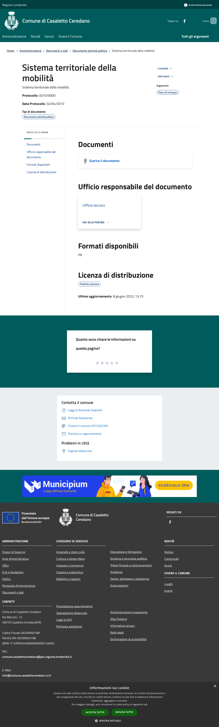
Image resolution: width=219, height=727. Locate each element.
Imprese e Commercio (70, 565)
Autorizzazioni (119, 585)
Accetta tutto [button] (95, 712)
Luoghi (168, 584)
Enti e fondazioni (13, 572)
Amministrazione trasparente (129, 612)
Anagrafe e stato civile (70, 552)
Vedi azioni (166, 76)
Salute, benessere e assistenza (129, 578)
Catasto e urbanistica (69, 572)
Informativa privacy (122, 625)
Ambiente (116, 572)
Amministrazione (30, 50)
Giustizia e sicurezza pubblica (128, 558)
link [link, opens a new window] (145, 704)
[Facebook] (179, 20)
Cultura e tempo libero (70, 558)
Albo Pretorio (118, 619)
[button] (109, 721)
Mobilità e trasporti (68, 579)
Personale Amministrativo (18, 585)
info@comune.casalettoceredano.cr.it (26, 675)
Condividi (165, 68)
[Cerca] (212, 20)
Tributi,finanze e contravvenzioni (131, 565)
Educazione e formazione (126, 552)
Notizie (168, 552)
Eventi (168, 590)
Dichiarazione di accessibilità (128, 639)
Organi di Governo (13, 552)
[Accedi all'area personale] (198, 5)
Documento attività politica (90, 50)
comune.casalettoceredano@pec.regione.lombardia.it (37, 656)
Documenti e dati (57, 50)
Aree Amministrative (15, 558)
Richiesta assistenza (69, 626)
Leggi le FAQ (64, 619)
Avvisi (168, 565)
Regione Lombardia (14, 5)
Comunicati (171, 558)
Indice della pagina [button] (37, 132)
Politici (6, 579)
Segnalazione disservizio (71, 613)
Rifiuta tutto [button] (124, 712)
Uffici (5, 565)
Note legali (117, 632)
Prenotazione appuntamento (74, 606)
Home (10, 50)
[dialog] (109, 704)
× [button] (214, 686)
